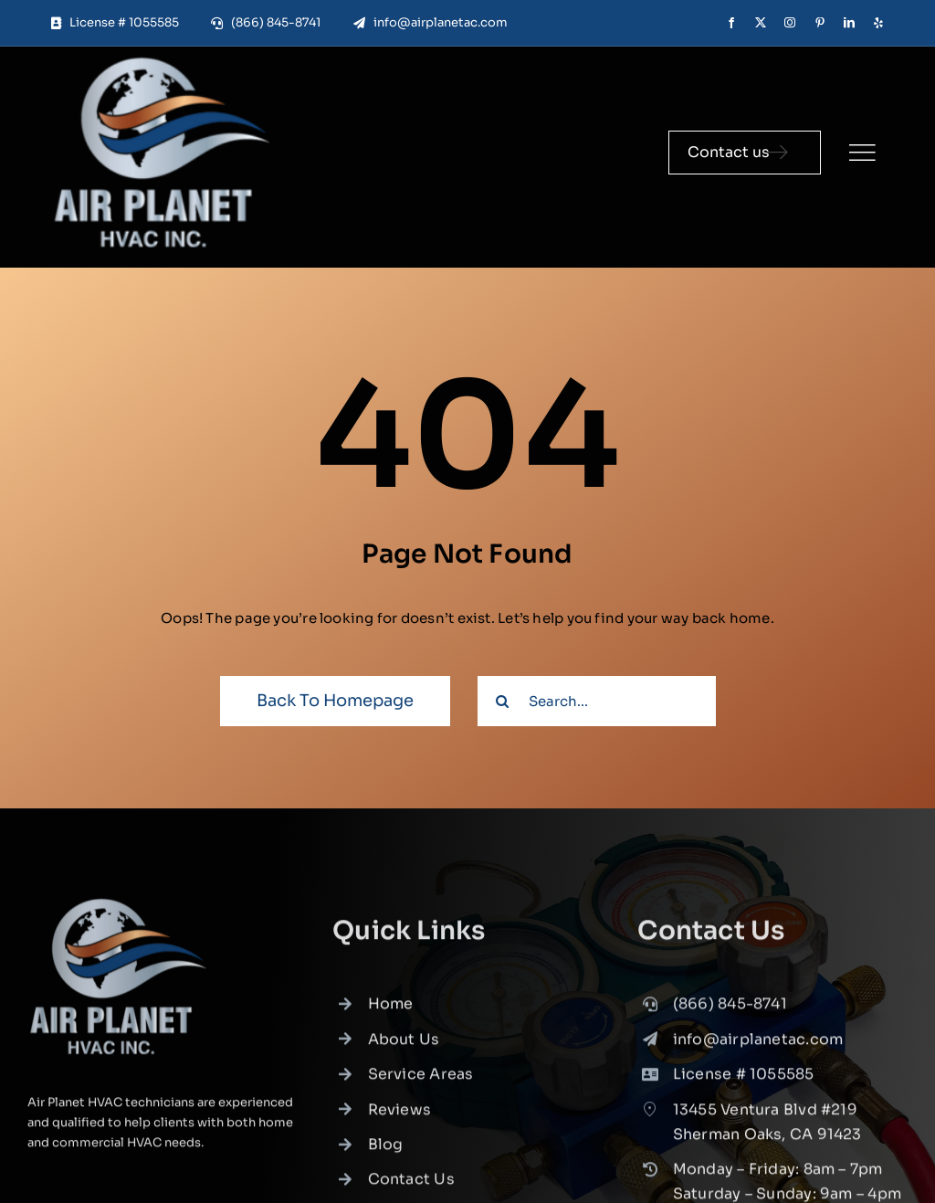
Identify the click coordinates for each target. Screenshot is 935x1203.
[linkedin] (849, 22)
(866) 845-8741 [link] (730, 1008)
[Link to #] (862, 152)
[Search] (503, 701)
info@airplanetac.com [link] (758, 1044)
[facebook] (731, 22)
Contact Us (411, 1184)
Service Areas (421, 1079)
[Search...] (597, 701)
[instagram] (789, 22)
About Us (404, 1044)
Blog (386, 1149)
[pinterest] (819, 22)
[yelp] (878, 22)
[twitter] (760, 22)
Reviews (400, 1114)
